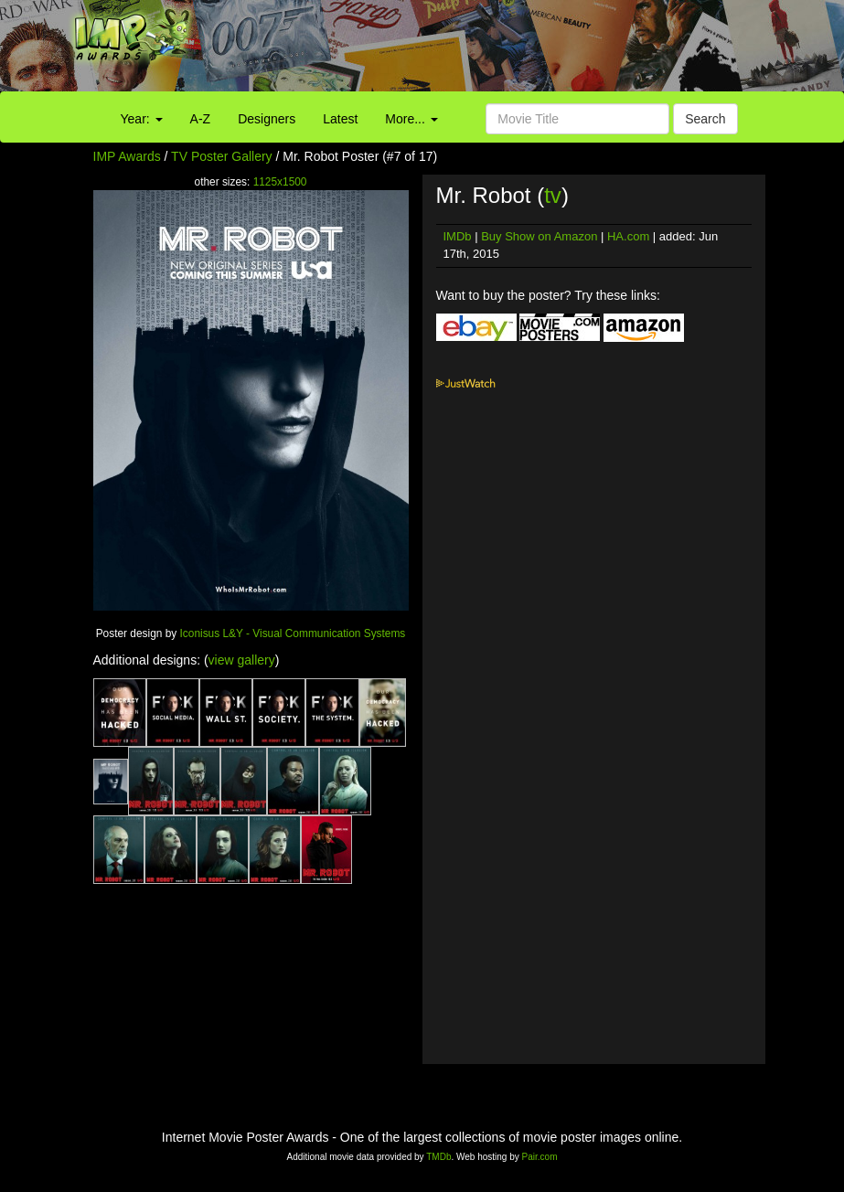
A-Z (200, 119)
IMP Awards (127, 156)
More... (411, 119)
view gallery (241, 660)
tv (552, 195)
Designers (266, 119)
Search (705, 119)
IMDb (457, 236)
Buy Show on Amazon (539, 236)
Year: (142, 119)
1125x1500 (280, 182)
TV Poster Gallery (221, 156)
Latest (340, 119)
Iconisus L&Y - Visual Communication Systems (293, 633)
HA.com (628, 236)
